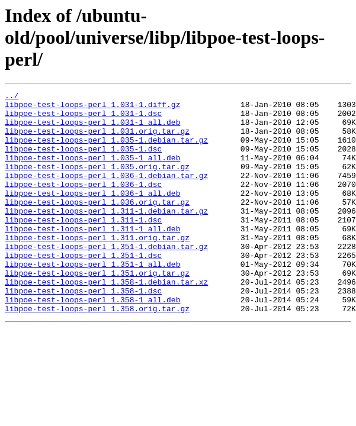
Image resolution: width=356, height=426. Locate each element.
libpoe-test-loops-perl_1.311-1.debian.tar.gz (106, 235)
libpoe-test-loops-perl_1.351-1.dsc (83, 288)
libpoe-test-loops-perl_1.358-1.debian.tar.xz (106, 320)
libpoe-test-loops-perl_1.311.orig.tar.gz (97, 267)
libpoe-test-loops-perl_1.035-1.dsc (83, 161)
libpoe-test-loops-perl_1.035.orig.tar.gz (97, 182)
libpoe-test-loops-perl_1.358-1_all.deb (92, 342)
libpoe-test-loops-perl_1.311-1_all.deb (92, 256)
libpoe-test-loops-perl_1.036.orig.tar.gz (97, 225)
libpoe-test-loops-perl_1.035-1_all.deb (92, 171)
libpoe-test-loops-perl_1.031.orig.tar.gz (97, 139)
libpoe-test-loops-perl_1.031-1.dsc (83, 118)
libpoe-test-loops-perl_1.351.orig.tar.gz (97, 310)
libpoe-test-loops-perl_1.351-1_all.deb (92, 299)
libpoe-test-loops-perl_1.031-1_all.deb (92, 129)
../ (11, 97)
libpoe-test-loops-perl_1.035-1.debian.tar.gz (106, 150)
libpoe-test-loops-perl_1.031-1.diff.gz (92, 107)
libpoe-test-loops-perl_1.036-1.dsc (83, 203)
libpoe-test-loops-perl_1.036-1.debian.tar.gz (106, 193)
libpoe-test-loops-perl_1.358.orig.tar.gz (97, 352)
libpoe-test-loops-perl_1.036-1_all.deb (92, 214)
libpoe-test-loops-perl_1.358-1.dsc (83, 331)
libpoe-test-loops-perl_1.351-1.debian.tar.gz (106, 278)
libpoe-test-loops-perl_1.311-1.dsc (83, 246)
